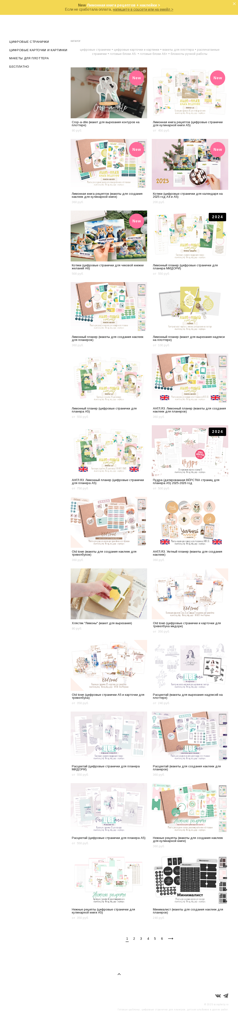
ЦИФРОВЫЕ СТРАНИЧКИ (29, 41)
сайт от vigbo (220, 1021)
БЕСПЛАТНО (19, 66)
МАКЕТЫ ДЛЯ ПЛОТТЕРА (29, 58)
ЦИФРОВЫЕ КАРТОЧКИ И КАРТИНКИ (38, 50)
